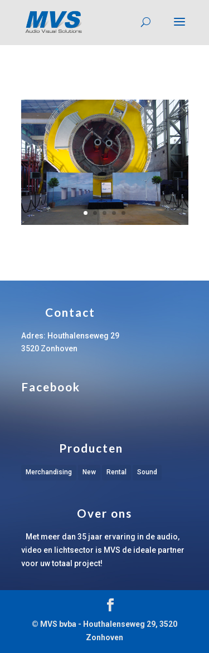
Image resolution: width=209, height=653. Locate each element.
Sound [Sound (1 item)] (147, 472)
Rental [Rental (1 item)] (116, 472)
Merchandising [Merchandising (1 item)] (49, 472)
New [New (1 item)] (89, 472)
